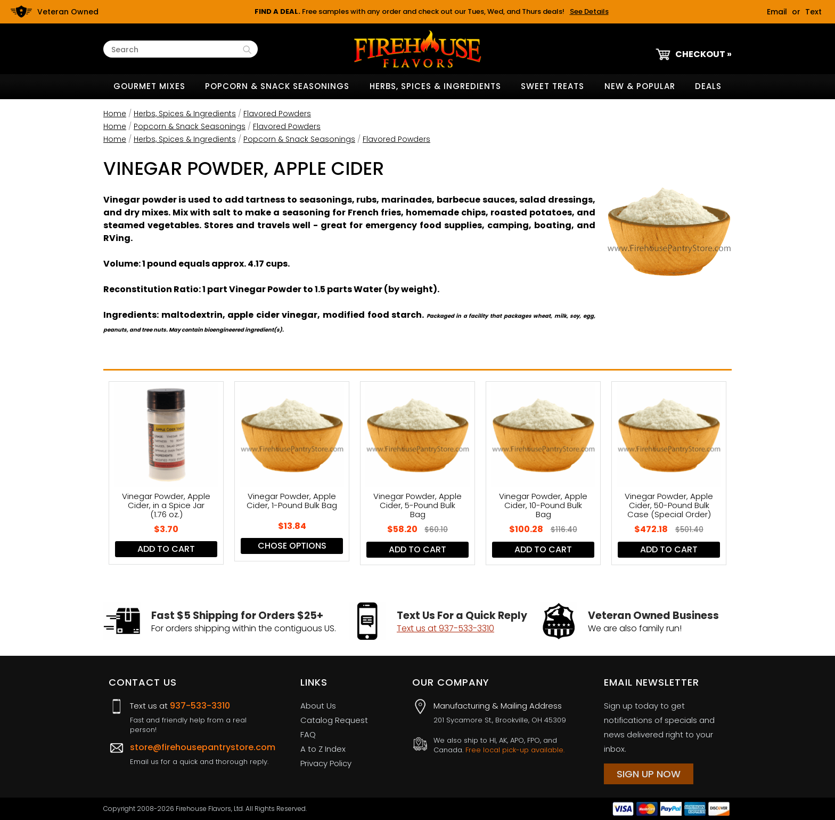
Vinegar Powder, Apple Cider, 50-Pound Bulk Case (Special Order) (669, 505)
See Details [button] (589, 11)
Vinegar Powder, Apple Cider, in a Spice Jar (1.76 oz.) (166, 505)
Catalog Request (334, 720)
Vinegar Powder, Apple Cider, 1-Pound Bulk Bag (292, 501)
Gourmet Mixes (149, 86)
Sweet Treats (552, 86)
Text (813, 11)
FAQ (308, 734)
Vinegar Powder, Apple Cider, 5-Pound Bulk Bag (417, 505)
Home (114, 113)
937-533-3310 (200, 706)
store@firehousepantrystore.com (202, 747)
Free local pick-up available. (514, 750)
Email (777, 11)
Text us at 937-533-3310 (445, 628)
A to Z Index (323, 748)
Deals (708, 86)
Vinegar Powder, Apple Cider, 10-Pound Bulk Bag (543, 505)
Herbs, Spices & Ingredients (435, 86)
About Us (318, 705)
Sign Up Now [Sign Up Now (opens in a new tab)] (649, 774)
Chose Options (292, 546)
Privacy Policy (325, 763)
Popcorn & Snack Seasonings (277, 86)
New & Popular (639, 86)
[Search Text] (175, 50)
